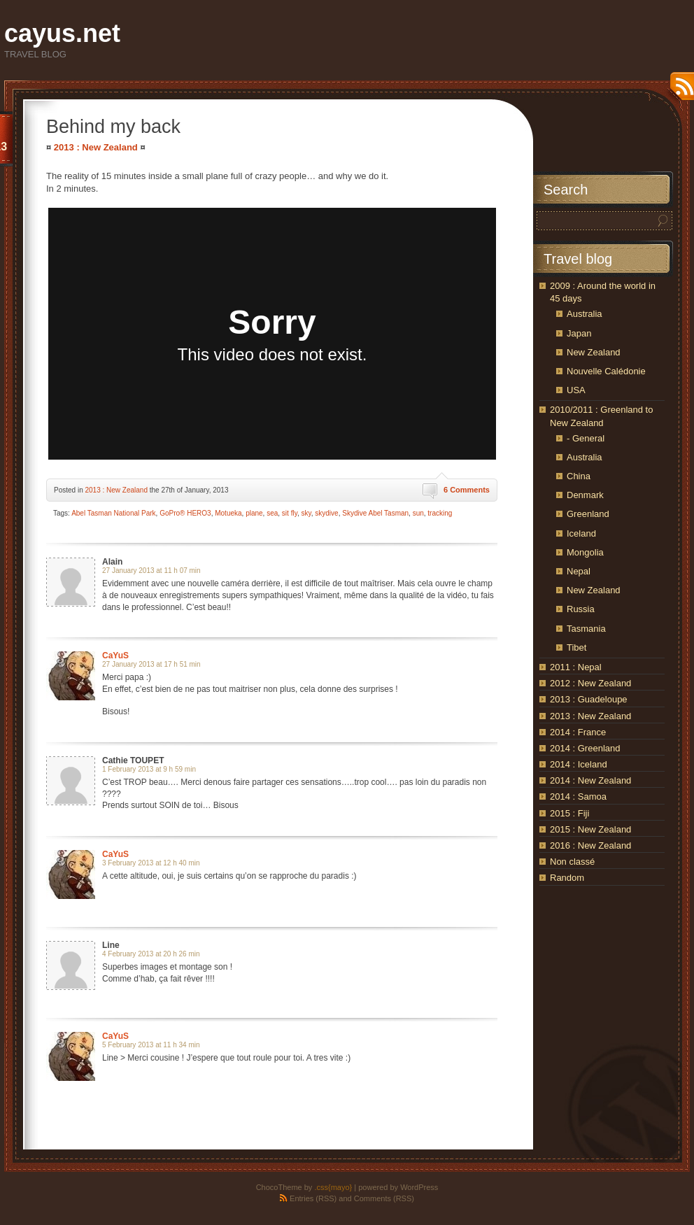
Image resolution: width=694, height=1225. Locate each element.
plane (254, 513)
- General (585, 438)
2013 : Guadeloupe (589, 699)
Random (567, 877)
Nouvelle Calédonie (606, 371)
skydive (326, 513)
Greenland (588, 514)
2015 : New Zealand (590, 829)
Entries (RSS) (313, 1198)
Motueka (228, 513)
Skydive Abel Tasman (375, 513)
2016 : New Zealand (590, 845)
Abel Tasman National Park (113, 513)
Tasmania (586, 628)
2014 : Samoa (578, 796)
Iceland (581, 533)
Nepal (578, 571)
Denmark (585, 495)
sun (418, 513)
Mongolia (585, 552)
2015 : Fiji (569, 813)
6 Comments (467, 490)
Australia (584, 314)
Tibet (576, 647)
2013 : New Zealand (96, 147)
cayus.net (62, 33)
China (578, 476)
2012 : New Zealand (590, 683)
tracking (439, 513)
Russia (581, 609)
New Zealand (594, 352)
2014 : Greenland (585, 748)
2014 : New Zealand (590, 780)
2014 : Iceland (578, 764)
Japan (579, 333)
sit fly (289, 513)
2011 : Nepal (576, 667)
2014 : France (578, 732)
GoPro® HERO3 (185, 513)
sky (306, 513)
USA (576, 390)
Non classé (572, 861)
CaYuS (115, 655)
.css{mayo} (333, 1187)
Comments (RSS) (384, 1198)
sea (272, 513)
